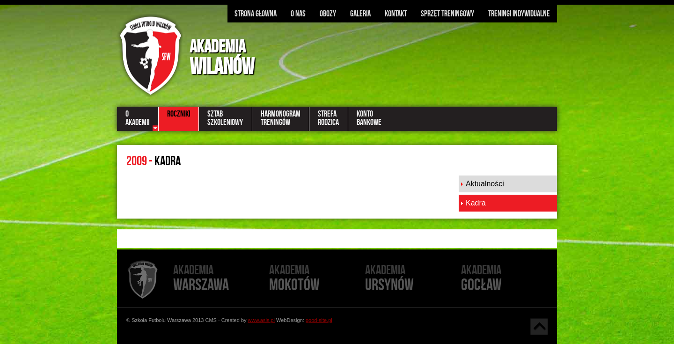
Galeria (360, 13)
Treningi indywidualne (519, 13)
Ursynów (413, 278)
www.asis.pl (261, 320)
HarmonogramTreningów (280, 118)
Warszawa (221, 278)
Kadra (476, 203)
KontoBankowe (369, 118)
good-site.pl (319, 320)
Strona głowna (255, 13)
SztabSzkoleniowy (225, 118)
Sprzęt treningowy (447, 13)
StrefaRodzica (328, 118)
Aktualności (485, 184)
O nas (298, 13)
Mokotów (317, 278)
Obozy (328, 13)
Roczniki (178, 113)
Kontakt (396, 13)
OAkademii (137, 118)
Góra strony (539, 326)
